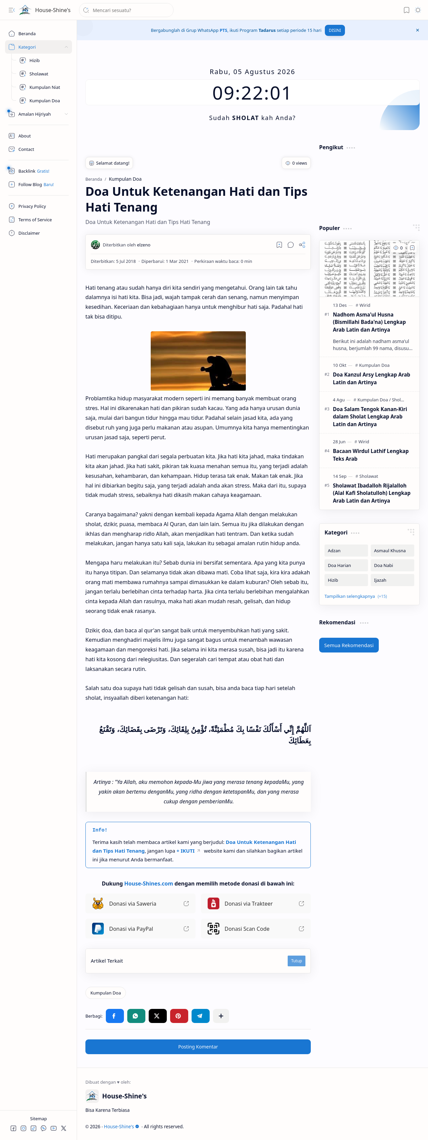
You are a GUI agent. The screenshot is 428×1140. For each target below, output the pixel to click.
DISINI (335, 30)
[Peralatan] (38, 114)
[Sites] (38, 47)
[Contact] (38, 149)
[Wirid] (365, 305)
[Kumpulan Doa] (43, 100)
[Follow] (38, 184)
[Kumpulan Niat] (43, 87)
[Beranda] (38, 33)
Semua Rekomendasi (349, 645)
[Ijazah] (392, 580)
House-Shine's (53, 10)
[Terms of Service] (38, 219)
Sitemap (38, 1119)
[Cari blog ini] (126, 10)
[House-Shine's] (25, 10)
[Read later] (279, 245)
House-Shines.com (148, 883)
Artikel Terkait (107, 960)
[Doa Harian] (346, 565)
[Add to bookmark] (412, 247)
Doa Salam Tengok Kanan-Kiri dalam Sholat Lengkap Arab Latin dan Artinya (370, 417)
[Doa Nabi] (392, 565)
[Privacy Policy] (38, 206)
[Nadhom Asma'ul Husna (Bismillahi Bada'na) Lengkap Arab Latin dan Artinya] (369, 268)
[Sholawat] (368, 476)
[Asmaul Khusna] (392, 551)
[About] (38, 135)
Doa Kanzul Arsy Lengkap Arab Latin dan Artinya (371, 378)
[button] (12, 10)
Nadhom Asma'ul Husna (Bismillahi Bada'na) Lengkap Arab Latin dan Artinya (369, 322)
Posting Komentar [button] (198, 1046)
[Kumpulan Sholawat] (43, 73)
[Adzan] (346, 551)
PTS (223, 30)
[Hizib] (43, 60)
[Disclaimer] (38, 233)
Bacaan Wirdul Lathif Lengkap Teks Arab (371, 455)
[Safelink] (38, 171)
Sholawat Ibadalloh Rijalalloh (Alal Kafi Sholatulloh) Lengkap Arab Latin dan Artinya (372, 493)
